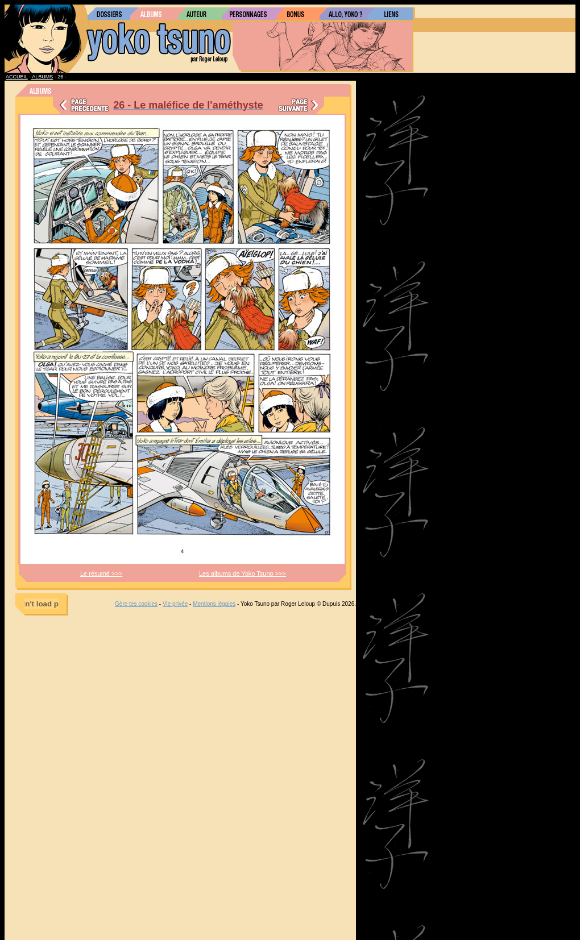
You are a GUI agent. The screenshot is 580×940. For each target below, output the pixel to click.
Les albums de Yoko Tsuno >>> (242, 573)
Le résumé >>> (101, 573)
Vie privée (175, 604)
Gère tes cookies (136, 604)
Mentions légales (214, 604)
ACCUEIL (17, 77)
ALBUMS (42, 77)
